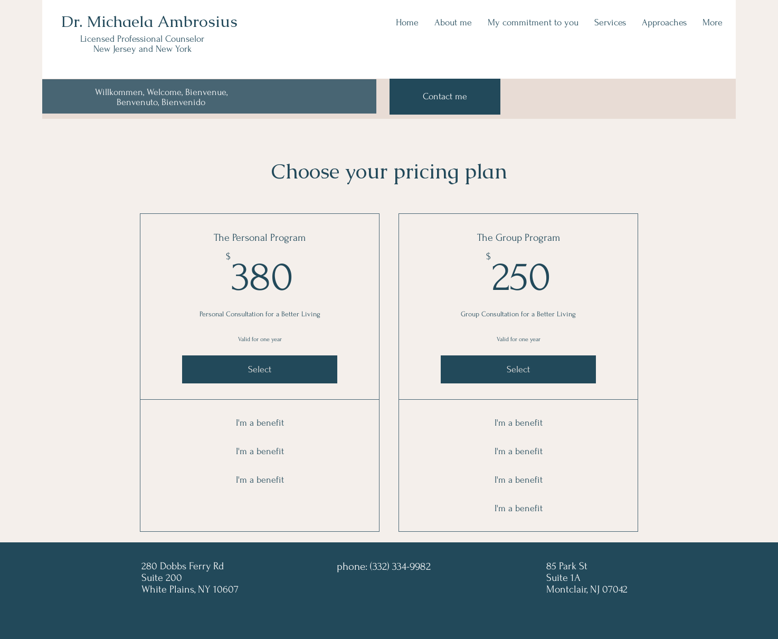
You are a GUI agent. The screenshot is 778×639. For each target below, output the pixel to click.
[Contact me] (445, 97)
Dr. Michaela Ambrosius (149, 21)
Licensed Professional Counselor (142, 39)
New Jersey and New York (142, 49)
